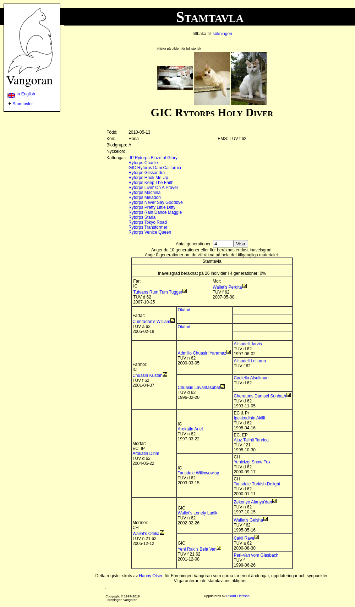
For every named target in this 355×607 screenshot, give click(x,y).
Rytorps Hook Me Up (148, 177)
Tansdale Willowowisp (198, 472)
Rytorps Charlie (143, 162)
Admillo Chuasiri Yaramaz (202, 353)
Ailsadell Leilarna (250, 360)
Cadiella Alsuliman (251, 377)
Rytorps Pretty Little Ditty (152, 207)
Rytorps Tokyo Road (148, 222)
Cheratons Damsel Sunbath (260, 396)
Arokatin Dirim (145, 453)
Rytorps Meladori (145, 197)
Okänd (184, 309)
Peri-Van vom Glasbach (256, 555)
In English (21, 93)
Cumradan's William (151, 321)
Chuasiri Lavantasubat (199, 387)
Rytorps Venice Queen (150, 232)
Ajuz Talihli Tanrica (251, 440)
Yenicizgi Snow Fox (252, 462)
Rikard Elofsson (238, 596)
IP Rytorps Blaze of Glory (154, 157)
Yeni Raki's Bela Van (197, 549)
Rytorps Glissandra (147, 172)
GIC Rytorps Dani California (155, 167)
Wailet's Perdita (227, 287)
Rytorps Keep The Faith (151, 182)
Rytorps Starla (142, 217)
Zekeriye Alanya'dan (253, 502)
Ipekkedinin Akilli (249, 418)
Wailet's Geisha (248, 520)
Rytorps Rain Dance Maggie (155, 212)
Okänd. (184, 326)
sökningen (222, 33)
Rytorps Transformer (148, 227)
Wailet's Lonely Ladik (197, 513)
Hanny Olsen (151, 575)
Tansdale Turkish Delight (257, 483)
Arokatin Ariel (190, 429)
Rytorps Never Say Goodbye (156, 202)
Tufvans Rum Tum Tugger (157, 292)
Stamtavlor (22, 103)
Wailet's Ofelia (145, 533)
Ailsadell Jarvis (248, 343)
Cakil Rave (244, 538)
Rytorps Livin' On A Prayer (153, 187)
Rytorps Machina (144, 192)
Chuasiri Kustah (147, 375)
